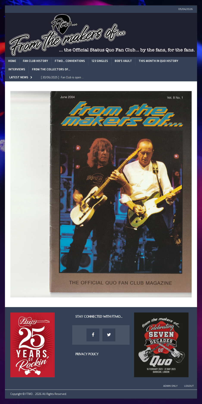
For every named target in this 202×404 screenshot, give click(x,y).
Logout (189, 386)
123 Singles (100, 61)
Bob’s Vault (123, 61)
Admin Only (170, 386)
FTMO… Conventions (70, 61)
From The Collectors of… (51, 69)
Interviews (16, 69)
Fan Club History (35, 61)
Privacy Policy (87, 354)
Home (12, 61)
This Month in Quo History (158, 61)
